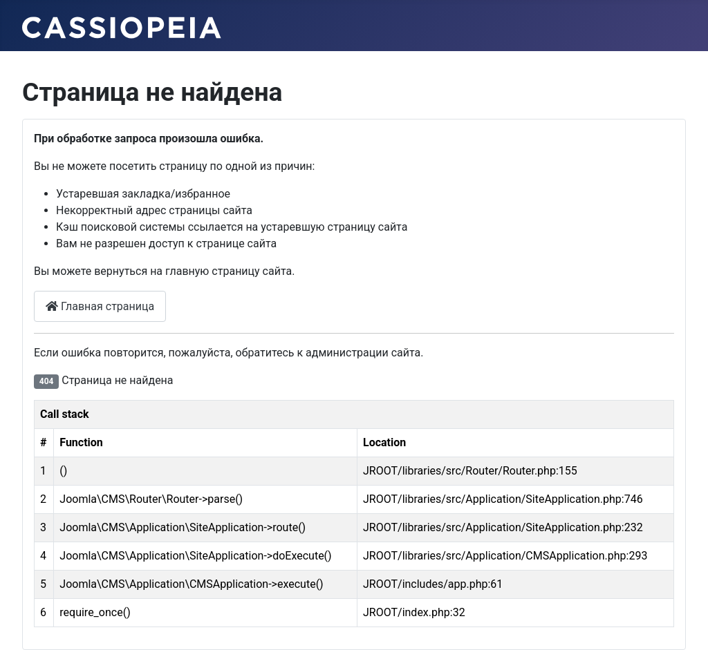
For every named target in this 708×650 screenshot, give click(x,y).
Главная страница (100, 306)
